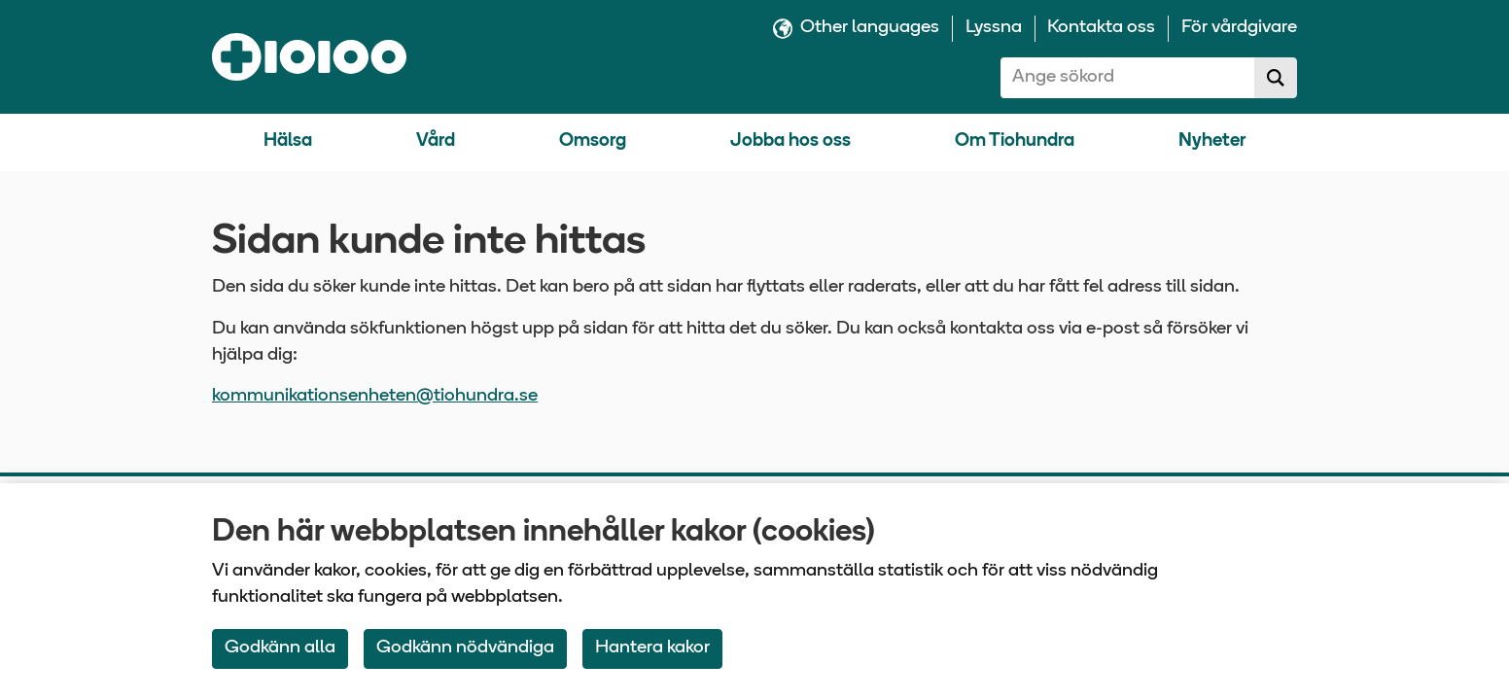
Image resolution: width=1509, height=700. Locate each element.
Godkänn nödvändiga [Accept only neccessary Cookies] (465, 648)
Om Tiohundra (1014, 141)
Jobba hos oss (790, 141)
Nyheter (1212, 141)
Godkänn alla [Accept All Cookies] (280, 648)
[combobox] (1127, 77)
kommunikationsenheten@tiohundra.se (375, 396)
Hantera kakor (652, 648)
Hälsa (287, 141)
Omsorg (592, 141)
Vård (435, 141)
